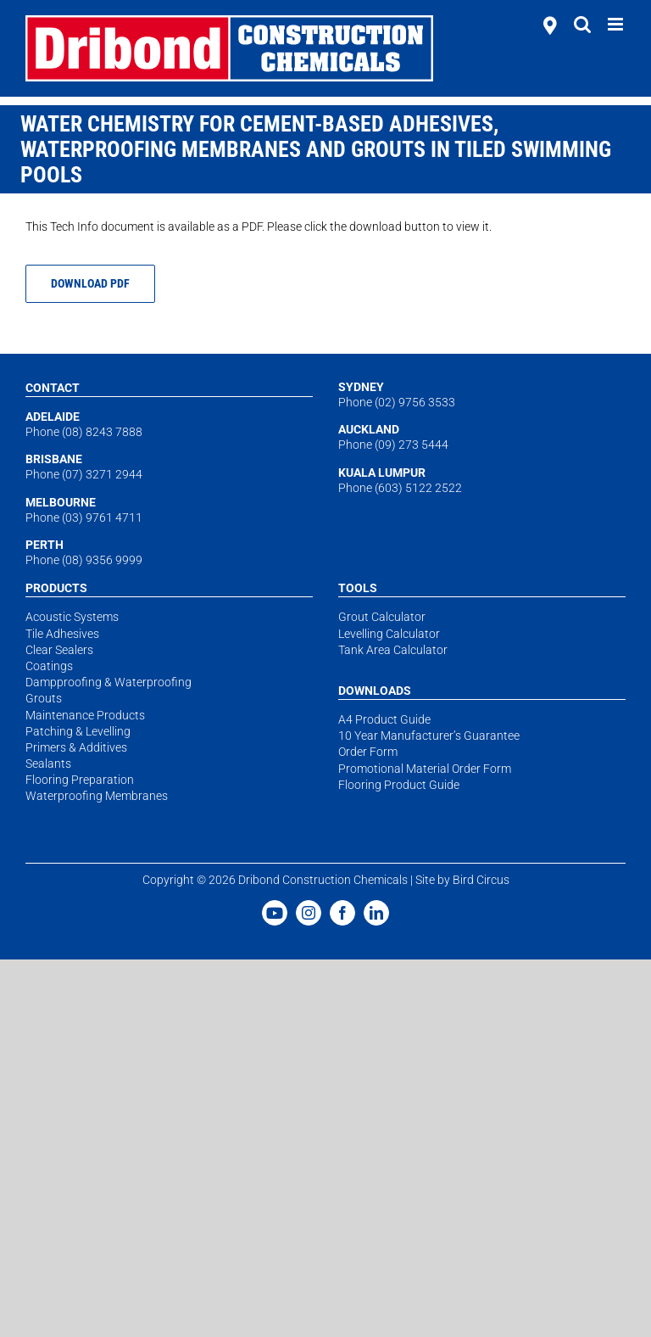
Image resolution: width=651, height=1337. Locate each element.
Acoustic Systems (72, 617)
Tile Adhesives (62, 634)
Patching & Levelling (78, 731)
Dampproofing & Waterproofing (108, 682)
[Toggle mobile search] (582, 24)
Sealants (48, 763)
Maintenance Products (85, 715)
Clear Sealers (59, 650)
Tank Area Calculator (393, 650)
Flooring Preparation (79, 779)
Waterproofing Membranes (96, 796)
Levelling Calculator (389, 634)
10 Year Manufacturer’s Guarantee (429, 735)
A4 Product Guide (384, 719)
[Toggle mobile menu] (617, 24)
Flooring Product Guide (398, 785)
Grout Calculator (382, 617)
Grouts (43, 698)
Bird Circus (481, 880)
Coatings (49, 666)
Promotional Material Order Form (424, 768)
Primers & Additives (76, 747)
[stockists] (550, 26)
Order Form (368, 751)
